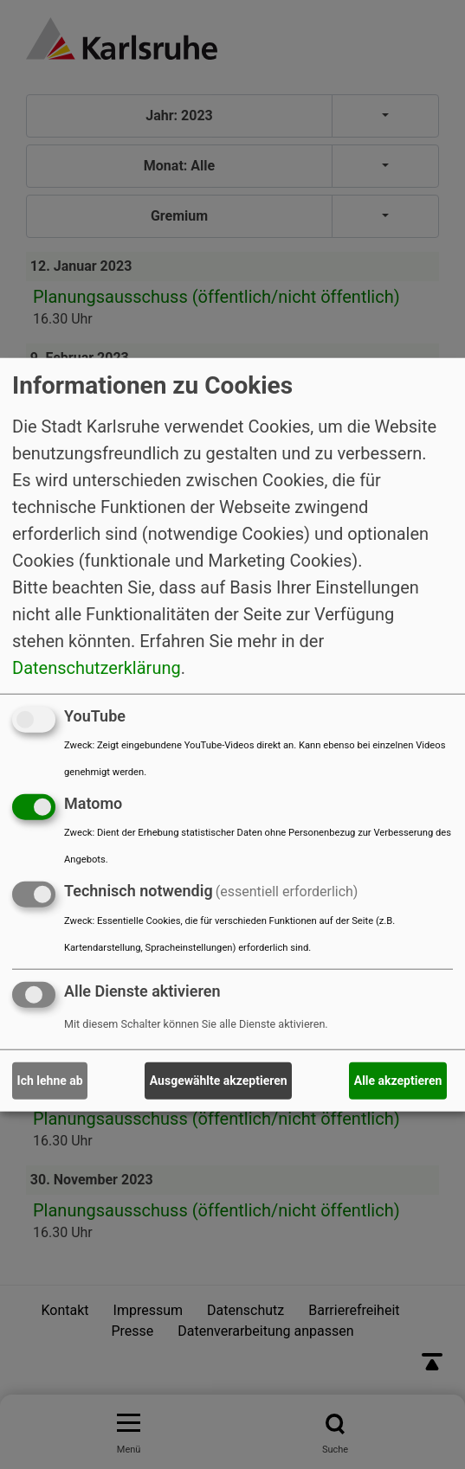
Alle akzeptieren (398, 1080)
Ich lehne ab (50, 1080)
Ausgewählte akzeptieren (218, 1080)
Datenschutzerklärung (96, 668)
